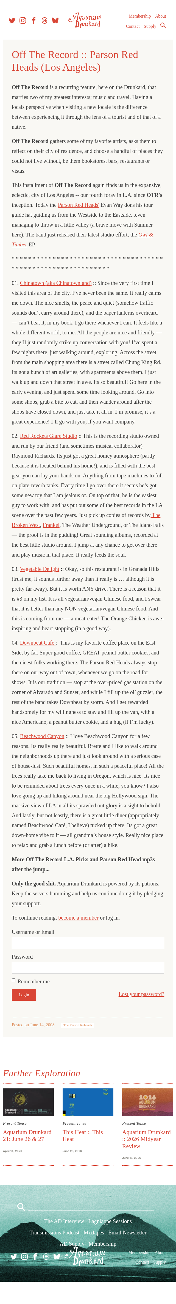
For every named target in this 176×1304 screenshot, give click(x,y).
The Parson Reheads (79, 1045)
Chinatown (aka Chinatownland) (57, 283)
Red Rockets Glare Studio (50, 436)
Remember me (35, 1001)
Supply (150, 29)
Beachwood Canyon (43, 756)
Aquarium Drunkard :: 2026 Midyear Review (146, 1158)
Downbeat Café (39, 653)
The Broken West (56, 525)
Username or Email (34, 952)
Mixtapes (94, 1255)
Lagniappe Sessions (110, 1243)
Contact (132, 29)
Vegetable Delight (41, 579)
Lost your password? (140, 1014)
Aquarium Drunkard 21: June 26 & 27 (28, 1155)
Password (23, 976)
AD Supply (72, 1266)
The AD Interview (64, 1243)
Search (163, 28)
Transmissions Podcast (54, 1255)
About (160, 19)
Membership (139, 19)
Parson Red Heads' (109, 205)
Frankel (87, 525)
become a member (80, 937)
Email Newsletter (127, 1255)
